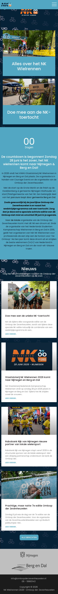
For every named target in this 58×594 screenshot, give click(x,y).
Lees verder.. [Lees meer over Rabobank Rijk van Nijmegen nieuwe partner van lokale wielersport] (11, 462)
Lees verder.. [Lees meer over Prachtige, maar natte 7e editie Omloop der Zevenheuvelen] (11, 527)
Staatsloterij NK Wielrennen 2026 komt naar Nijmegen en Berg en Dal (27, 378)
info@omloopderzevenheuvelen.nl (28, 578)
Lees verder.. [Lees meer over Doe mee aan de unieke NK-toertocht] (11, 334)
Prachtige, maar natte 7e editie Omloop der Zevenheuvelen (28, 507)
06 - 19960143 (28, 581)
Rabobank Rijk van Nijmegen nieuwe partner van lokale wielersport (26, 443)
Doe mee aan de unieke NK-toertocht (27, 315)
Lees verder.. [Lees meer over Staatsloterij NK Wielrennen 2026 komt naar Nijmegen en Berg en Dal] (11, 398)
